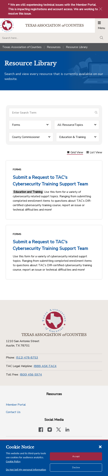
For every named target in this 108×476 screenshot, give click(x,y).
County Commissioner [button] (26, 137)
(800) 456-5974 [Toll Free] (31, 375)
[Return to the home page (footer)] (54, 320)
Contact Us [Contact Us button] (13, 412)
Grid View (75, 153)
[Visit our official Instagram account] (49, 430)
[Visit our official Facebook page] (41, 430)
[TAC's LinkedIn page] (67, 430)
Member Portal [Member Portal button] (16, 405)
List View (94, 153)
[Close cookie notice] (100, 446)
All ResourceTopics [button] (70, 125)
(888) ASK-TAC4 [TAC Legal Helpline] (45, 366)
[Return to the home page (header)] (7, 25)
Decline (76, 467)
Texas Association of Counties (22, 47)
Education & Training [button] (72, 137)
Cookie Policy (13, 461)
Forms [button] (16, 125)
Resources (54, 47)
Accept (76, 456)
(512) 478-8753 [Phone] (27, 358)
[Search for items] (51, 112)
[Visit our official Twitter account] (58, 430)
